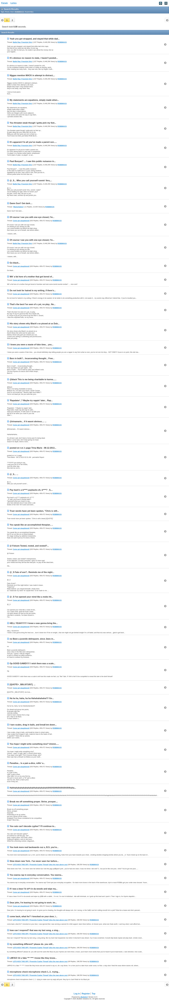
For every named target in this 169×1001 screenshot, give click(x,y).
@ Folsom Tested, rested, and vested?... (29, 546)
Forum (4, 3)
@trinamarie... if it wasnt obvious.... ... (28, 421)
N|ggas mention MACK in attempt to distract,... (32, 75)
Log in (77, 994)
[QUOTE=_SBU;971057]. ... (22, 684)
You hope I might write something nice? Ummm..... (34, 744)
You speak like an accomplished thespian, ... (31, 525)
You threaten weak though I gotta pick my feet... (33, 123)
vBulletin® (84, 997)
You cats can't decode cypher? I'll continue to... (33, 826)
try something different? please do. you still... (32, 944)
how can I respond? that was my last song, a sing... (35, 930)
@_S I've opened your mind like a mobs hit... (31, 597)
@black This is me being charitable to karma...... (33, 379)
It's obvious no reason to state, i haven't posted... (34, 58)
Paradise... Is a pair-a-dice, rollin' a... (27, 763)
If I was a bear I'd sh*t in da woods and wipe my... (33, 889)
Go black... (15, 263)
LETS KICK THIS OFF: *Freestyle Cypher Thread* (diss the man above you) (40, 865)
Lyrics (14, 3)
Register (86, 994)
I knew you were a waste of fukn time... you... (31, 344)
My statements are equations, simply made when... (34, 100)
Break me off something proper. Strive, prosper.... (34, 802)
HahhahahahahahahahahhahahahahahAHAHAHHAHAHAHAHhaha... (43, 788)
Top (93, 994)
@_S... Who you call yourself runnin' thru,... (31, 180)
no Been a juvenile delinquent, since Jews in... (32, 639)
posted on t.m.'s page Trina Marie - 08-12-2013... (33, 448)
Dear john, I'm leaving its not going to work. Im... (33, 903)
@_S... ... (14, 474)
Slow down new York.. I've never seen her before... (34, 861)
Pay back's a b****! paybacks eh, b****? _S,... (31, 490)
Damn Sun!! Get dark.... (21, 203)
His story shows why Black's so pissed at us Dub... (34, 323)
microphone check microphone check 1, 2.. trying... (35, 972)
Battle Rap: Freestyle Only (22, 42)
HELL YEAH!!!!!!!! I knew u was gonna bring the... (34, 623)
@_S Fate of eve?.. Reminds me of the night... (32, 572)
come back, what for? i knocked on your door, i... (33, 916)
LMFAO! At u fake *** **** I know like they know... (33, 958)
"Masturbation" (18, 207)
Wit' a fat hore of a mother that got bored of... (31, 277)
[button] (7, 20)
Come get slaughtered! (21, 221)
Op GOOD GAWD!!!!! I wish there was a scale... (32, 663)
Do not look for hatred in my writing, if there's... (33, 290)
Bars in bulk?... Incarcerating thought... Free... (32, 358)
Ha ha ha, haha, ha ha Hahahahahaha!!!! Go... (32, 698)
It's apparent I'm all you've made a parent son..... (33, 142)
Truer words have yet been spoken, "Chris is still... (34, 511)
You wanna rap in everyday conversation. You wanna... (36, 875)
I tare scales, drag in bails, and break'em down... (33, 725)
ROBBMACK (62, 42)
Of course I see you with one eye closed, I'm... (32, 217)
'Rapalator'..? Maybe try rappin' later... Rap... (31, 400)
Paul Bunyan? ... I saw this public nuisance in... (33, 161)
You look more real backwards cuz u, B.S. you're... (34, 847)
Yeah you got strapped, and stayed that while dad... (35, 39)
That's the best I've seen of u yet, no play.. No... (32, 304)
